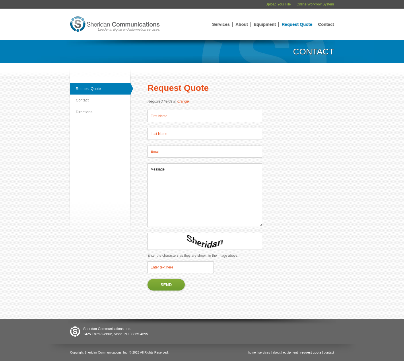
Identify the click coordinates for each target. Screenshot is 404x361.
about (277, 352)
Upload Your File (278, 4)
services (264, 352)
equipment (290, 352)
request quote (310, 352)
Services (221, 24)
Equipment (265, 24)
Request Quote (296, 24)
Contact (326, 24)
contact (329, 352)
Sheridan (115, 24)
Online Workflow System (315, 4)
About (242, 24)
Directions (84, 112)
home (252, 352)
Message (204, 195)
